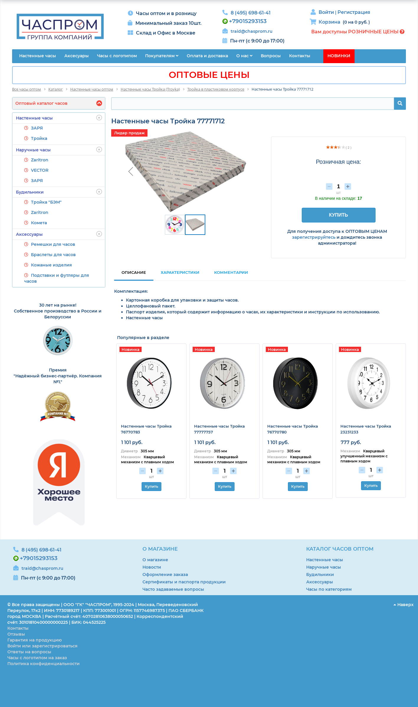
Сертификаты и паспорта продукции (184, 582)
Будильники (59, 192)
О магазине (155, 559)
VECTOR (39, 170)
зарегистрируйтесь (313, 237)
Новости (151, 567)
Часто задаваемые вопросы (173, 589)
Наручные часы (59, 150)
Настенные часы (59, 118)
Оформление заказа (165, 574)
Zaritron (39, 160)
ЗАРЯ (37, 128)
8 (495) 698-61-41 (251, 13)
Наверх (404, 604)
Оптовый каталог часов (41, 103)
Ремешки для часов (53, 244)
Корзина (329, 22)
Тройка (39, 138)
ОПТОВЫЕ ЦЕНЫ (209, 74)
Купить (151, 486)
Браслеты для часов (53, 254)
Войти (327, 12)
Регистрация (353, 12)
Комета (39, 222)
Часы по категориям (329, 589)
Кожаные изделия (51, 265)
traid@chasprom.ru (252, 31)
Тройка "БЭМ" (46, 202)
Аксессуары (59, 234)
